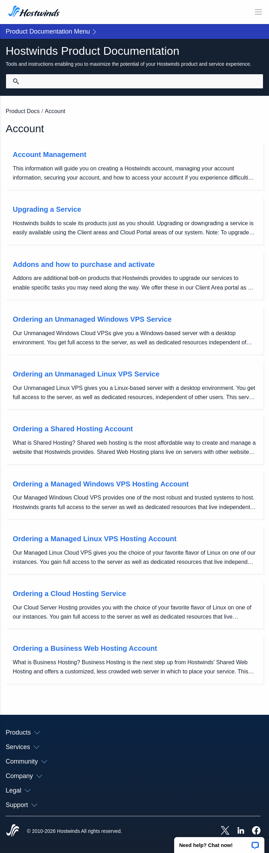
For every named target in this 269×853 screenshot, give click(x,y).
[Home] (34, 12)
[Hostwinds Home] (13, 831)
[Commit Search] (16, 81)
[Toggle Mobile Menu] (258, 12)
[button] (219, 842)
